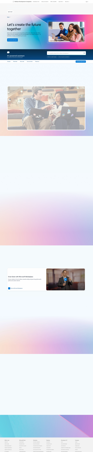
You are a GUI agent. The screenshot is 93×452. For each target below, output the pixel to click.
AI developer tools (36, 1)
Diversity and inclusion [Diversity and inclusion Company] (78, 451)
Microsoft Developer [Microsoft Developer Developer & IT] (64, 443)
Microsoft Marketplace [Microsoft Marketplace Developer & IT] (64, 451)
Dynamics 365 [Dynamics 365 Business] (48, 445)
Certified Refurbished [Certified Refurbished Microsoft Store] (22, 451)
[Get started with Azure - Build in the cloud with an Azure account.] (12, 39)
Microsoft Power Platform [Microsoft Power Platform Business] (50, 449)
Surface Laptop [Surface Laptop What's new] (7, 443)
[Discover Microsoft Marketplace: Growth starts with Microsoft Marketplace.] (25, 288)
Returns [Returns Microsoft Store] (20, 447)
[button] (66, 31)
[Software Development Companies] (23, 1)
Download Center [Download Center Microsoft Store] (21, 443)
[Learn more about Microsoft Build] (10, 12)
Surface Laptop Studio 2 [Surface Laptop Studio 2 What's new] (8, 445)
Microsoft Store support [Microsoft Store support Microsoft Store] (22, 445)
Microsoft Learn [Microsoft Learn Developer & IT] (63, 445)
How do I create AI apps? (52, 56)
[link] (8, 62)
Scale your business (44, 1)
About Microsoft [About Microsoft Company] (77, 443)
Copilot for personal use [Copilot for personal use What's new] (8, 449)
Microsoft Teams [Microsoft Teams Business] (48, 451)
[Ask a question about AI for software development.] (66, 53)
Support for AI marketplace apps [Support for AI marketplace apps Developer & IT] (65, 447)
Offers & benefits (53, 1)
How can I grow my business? (64, 56)
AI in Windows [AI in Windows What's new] (7, 451)
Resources (67, 1)
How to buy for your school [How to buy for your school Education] (37, 449)
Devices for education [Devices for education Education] (36, 443)
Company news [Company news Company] (77, 445)
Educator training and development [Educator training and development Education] (38, 451)
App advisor (61, 1)
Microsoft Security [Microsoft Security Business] (49, 443)
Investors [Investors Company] (76, 449)
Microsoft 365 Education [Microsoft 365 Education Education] (36, 447)
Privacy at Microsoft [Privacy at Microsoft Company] (78, 447)
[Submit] (84, 53)
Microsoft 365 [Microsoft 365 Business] (48, 447)
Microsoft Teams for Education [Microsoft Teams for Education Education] (37, 445)
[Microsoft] (9, 1)
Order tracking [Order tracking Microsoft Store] (21, 449)
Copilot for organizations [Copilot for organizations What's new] (8, 447)
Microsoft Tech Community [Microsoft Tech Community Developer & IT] (65, 449)
